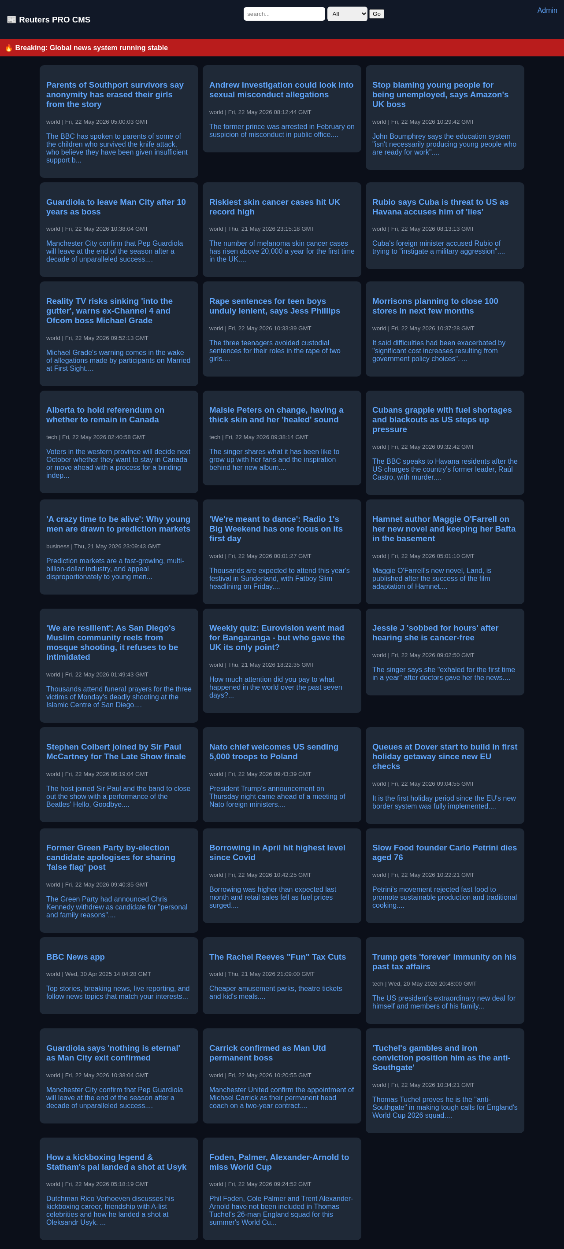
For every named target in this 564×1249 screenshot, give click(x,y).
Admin (547, 10)
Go (377, 14)
